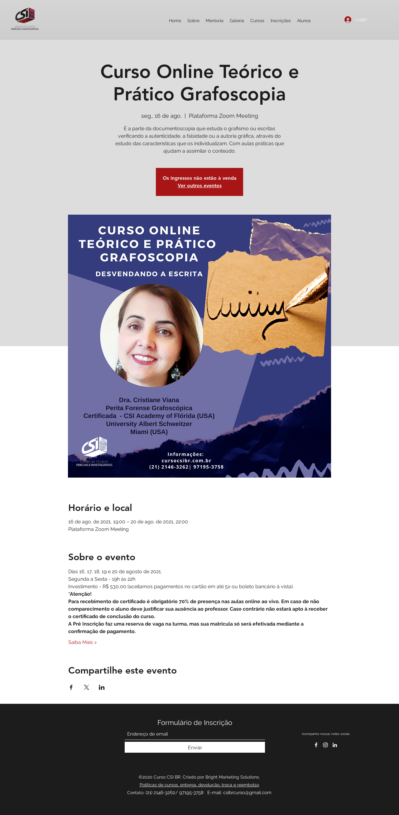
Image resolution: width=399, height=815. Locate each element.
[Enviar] (195, 747)
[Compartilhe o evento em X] (86, 687)
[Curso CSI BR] (335, 745)
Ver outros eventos (200, 185)
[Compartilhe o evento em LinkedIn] (102, 687)
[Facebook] (316, 745)
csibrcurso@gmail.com (247, 792)
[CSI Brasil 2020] (325, 745)
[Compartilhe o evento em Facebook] (71, 687)
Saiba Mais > (82, 642)
